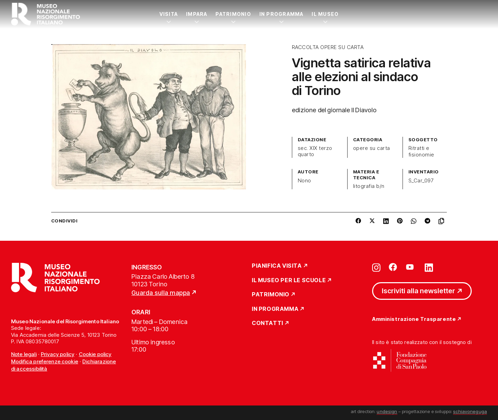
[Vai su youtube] (410, 267)
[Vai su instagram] (376, 267)
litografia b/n (369, 186)
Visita (168, 14)
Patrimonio (233, 14)
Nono (304, 181)
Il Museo (325, 14)
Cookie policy (95, 354)
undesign (387, 411)
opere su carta (371, 148)
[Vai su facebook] (393, 267)
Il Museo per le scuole (289, 280)
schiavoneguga (470, 411)
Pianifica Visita (277, 266)
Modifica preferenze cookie (44, 361)
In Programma (281, 14)
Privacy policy (57, 354)
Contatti (267, 323)
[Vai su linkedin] (429, 267)
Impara (196, 14)
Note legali (24, 354)
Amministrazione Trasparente (414, 319)
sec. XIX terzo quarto (315, 151)
